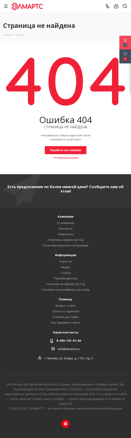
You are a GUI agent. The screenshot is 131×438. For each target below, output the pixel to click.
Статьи (65, 273)
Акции (65, 267)
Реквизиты (66, 234)
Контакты (66, 228)
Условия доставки (65, 317)
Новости (65, 261)
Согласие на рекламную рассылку (66, 289)
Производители (65, 278)
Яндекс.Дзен (65, 424)
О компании (65, 223)
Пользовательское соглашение (65, 245)
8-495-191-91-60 (68, 340)
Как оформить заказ (65, 322)
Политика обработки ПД (66, 240)
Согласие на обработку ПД (65, 284)
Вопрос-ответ (65, 306)
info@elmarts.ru (69, 349)
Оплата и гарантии (65, 311)
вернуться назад (68, 157)
